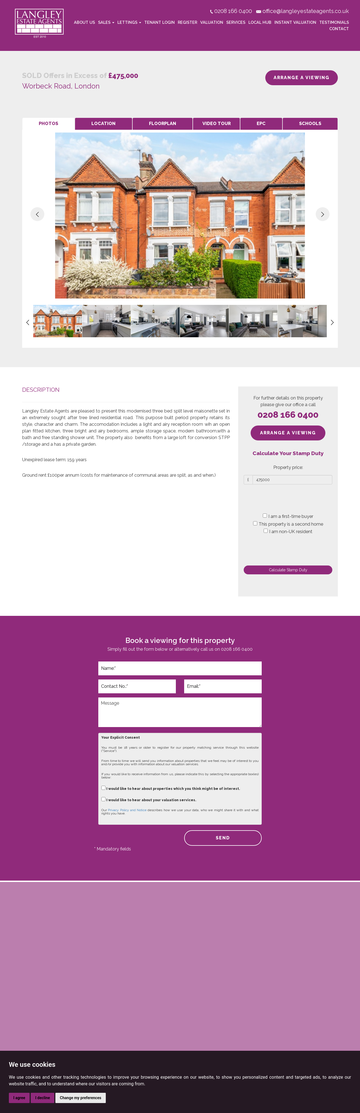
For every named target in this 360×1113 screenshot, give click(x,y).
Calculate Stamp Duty (288, 570)
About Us (84, 22)
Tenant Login (159, 22)
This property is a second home (288, 524)
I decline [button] (42, 1098)
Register (187, 22)
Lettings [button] (129, 22)
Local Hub (259, 22)
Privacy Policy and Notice (127, 810)
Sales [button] (106, 22)
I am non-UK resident (288, 531)
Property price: (288, 467)
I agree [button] (19, 1098)
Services (235, 22)
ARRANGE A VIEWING (302, 77)
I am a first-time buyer (288, 516)
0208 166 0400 (288, 414)
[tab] (48, 124)
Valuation (211, 22)
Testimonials (334, 22)
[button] (37, 214)
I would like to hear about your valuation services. (148, 799)
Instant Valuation (295, 22)
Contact (339, 28)
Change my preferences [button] (80, 1098)
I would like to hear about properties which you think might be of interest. (170, 788)
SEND (223, 837)
